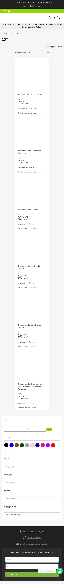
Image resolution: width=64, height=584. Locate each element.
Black (6, 445)
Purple (48, 445)
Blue (11, 445)
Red (53, 445)
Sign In (21, 2)
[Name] (32, 559)
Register (28, 2)
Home (3, 33)
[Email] (32, 566)
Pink (42, 445)
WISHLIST (36, 2)
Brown (16, 445)
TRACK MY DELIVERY (46, 2)
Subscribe (12, 574)
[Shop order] (32, 52)
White (6, 450)
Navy (37, 445)
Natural (32, 445)
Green (22, 445)
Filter (49, 429)
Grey (27, 445)
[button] (5, 11)
